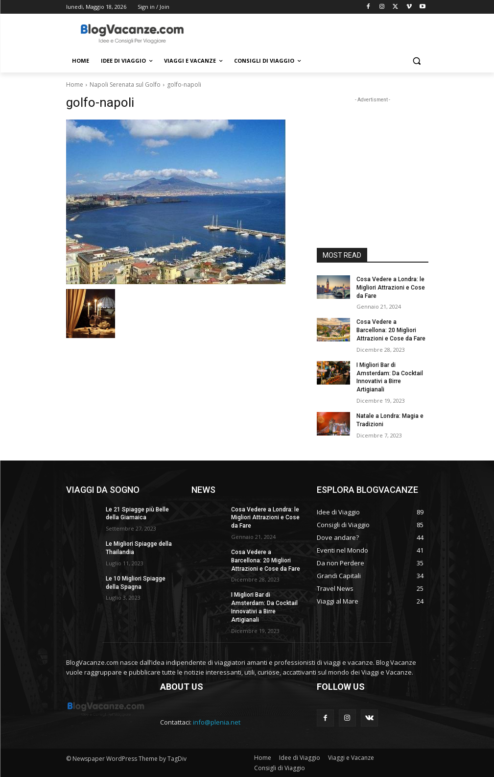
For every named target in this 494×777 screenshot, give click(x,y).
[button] (416, 61)
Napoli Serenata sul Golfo (125, 84)
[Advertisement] (313, 33)
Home (74, 84)
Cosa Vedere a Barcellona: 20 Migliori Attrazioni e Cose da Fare (390, 330)
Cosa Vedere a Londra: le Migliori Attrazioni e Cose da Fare (390, 287)
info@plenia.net (216, 722)
